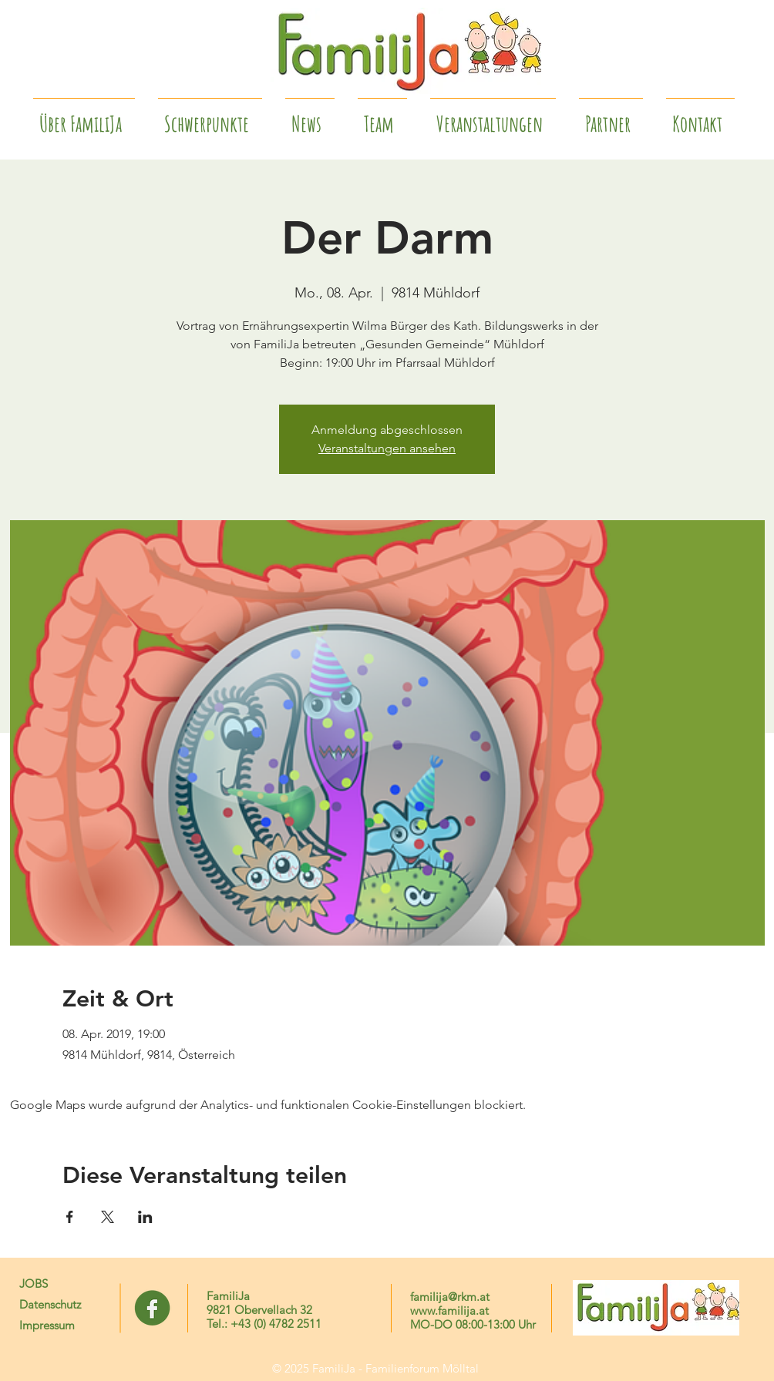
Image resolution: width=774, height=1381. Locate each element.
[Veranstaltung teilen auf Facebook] (69, 1217)
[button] (611, 117)
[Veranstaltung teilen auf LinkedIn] (145, 1217)
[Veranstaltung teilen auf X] (107, 1217)
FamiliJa (228, 1296)
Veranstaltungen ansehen (387, 448)
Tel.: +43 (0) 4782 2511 (264, 1323)
